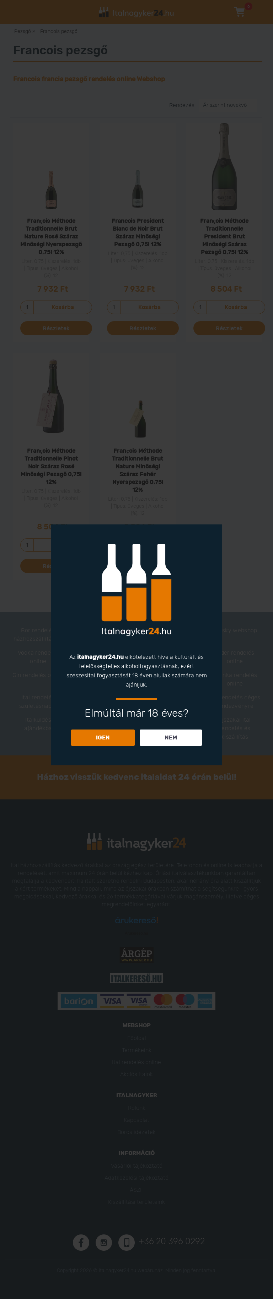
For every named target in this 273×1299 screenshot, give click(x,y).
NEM (171, 738)
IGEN (103, 738)
